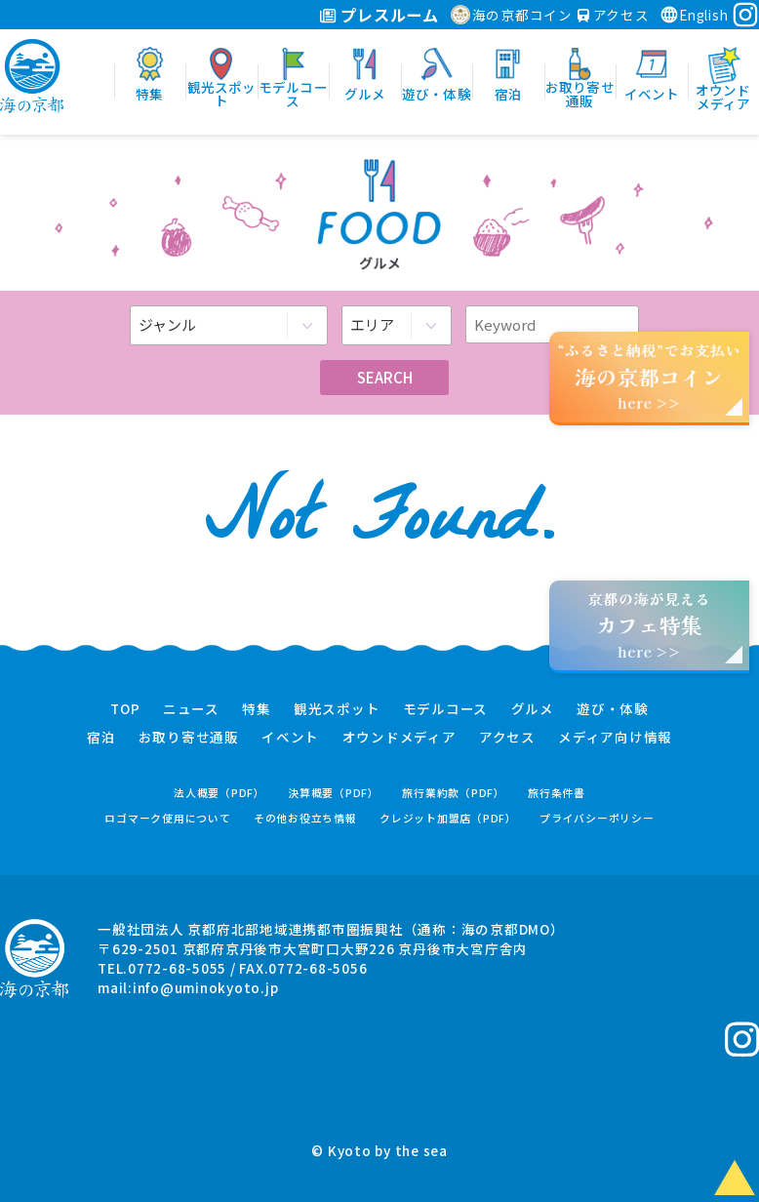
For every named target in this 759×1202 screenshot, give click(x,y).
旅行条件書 (556, 792)
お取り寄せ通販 (189, 737)
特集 (256, 709)
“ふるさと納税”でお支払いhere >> (649, 376)
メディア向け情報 (615, 737)
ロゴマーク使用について (167, 818)
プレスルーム (379, 14)
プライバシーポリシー (597, 818)
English (693, 14)
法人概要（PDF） (219, 792)
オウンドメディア (399, 737)
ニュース (191, 709)
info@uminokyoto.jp (206, 987)
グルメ (532, 709)
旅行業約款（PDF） (453, 792)
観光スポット (337, 709)
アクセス (614, 14)
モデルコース (446, 709)
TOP (125, 709)
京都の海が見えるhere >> (648, 624)
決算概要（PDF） (334, 792)
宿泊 (101, 737)
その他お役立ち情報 (305, 818)
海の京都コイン (512, 14)
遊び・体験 (613, 709)
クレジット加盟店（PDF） (448, 818)
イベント (290, 737)
